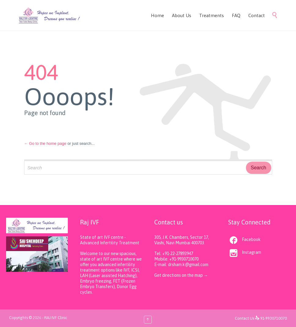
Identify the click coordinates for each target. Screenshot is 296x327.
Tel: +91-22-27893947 (173, 253)
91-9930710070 (273, 318)
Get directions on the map (179, 275)
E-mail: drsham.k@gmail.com (181, 264)
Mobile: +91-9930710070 (176, 259)
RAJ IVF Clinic (55, 317)
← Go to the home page (45, 143)
